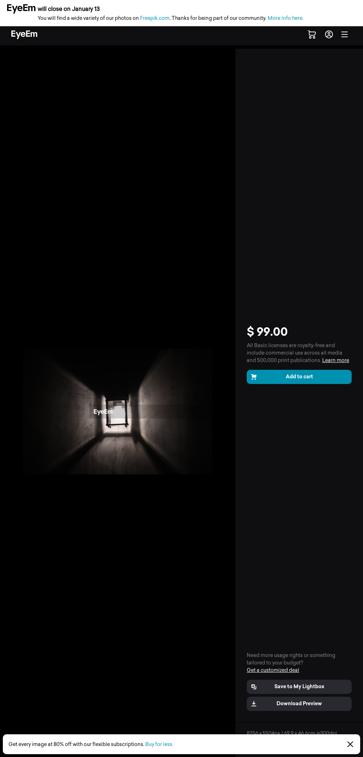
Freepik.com (154, 18)
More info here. (285, 18)
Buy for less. (159, 744)
